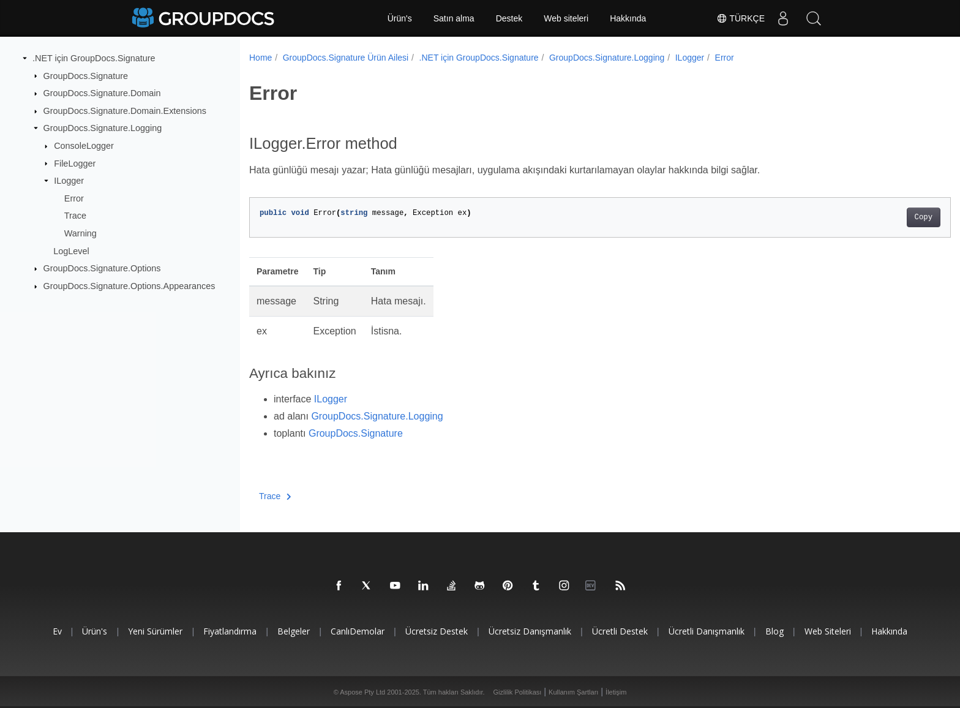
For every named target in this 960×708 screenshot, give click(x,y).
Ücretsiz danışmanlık (530, 631)
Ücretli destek (620, 631)
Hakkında (628, 18)
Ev (57, 631)
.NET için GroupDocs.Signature (94, 58)
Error (74, 198)
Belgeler (293, 631)
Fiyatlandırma (230, 631)
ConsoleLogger (84, 146)
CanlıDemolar (357, 631)
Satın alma (453, 18)
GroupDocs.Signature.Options (102, 268)
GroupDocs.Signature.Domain (102, 93)
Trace (75, 215)
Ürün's (400, 18)
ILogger (69, 181)
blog (774, 631)
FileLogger (75, 163)
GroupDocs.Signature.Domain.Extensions (124, 111)
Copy (875, 217)
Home (260, 57)
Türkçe (740, 18)
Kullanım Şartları (573, 692)
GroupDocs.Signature (85, 75)
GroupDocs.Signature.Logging (102, 128)
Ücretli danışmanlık (706, 631)
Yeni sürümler (155, 631)
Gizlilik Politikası (517, 692)
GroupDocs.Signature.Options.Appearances (129, 286)
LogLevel (71, 251)
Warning (80, 233)
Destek (509, 18)
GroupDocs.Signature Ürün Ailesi (345, 57)
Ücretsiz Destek (436, 631)
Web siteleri (566, 18)
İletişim (616, 692)
